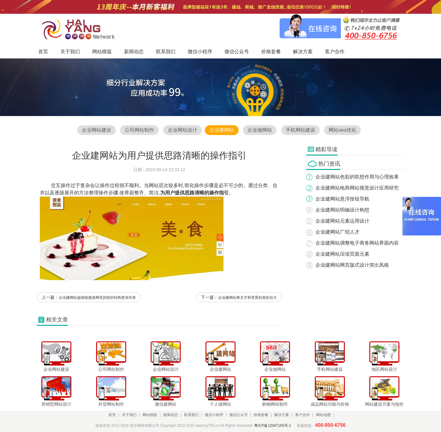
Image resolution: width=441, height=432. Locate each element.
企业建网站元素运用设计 (342, 221)
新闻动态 (170, 415)
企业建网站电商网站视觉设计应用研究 (357, 187)
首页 (112, 415)
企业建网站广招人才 (337, 232)
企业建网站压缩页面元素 (342, 254)
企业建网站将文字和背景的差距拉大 (247, 297)
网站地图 (323, 415)
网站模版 (149, 415)
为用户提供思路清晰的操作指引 (194, 192)
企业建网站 (221, 130)
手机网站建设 (300, 130)
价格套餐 (261, 415)
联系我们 (191, 415)
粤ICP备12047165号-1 (272, 425)
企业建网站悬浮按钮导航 (342, 198)
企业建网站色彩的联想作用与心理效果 (357, 176)
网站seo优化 (342, 130)
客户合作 (302, 415)
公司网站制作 (139, 130)
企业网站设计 (182, 130)
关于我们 (129, 415)
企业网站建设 (96, 130)
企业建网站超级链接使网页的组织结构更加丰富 (97, 297)
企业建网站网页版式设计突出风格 (352, 265)
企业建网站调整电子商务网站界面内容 (357, 243)
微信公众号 (238, 415)
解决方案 (281, 415)
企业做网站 (259, 130)
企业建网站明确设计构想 (342, 209)
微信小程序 (214, 415)
